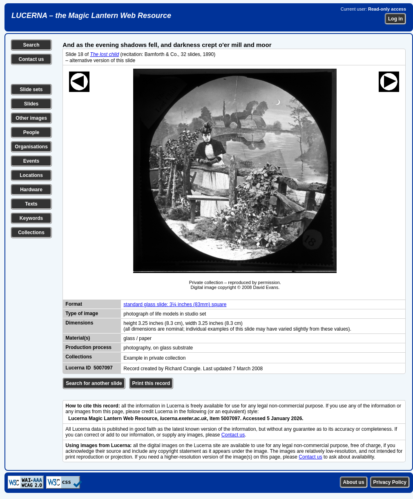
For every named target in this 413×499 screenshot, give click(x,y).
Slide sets (31, 89)
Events (31, 161)
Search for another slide (94, 383)
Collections (31, 232)
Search (31, 45)
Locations (31, 175)
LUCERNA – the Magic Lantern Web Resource (91, 15)
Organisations (31, 147)
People (31, 132)
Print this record (151, 383)
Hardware (31, 189)
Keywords (31, 218)
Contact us (31, 59)
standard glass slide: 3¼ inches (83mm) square (174, 304)
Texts (31, 204)
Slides (31, 104)
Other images (31, 118)
